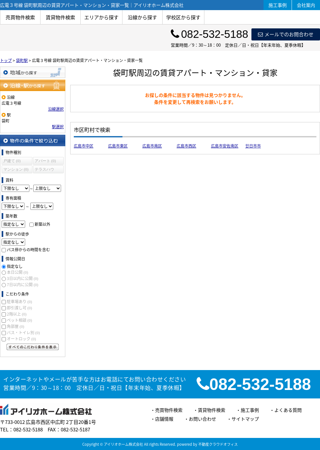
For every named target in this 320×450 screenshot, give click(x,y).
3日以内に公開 (22, 278)
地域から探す (32, 72)
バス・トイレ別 (23, 332)
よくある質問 (288, 410)
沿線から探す (142, 17)
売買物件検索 (20, 17)
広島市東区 (118, 146)
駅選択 (58, 127)
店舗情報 (164, 418)
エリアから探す (101, 17)
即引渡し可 (19, 308)
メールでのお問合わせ (285, 34)
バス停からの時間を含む (28, 250)
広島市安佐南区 (224, 146)
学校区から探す (183, 17)
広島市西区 (186, 146)
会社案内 (306, 5)
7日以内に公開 (22, 284)
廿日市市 (253, 146)
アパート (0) (45, 161)
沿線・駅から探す (32, 85)
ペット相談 (19, 320)
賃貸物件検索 (60, 17)
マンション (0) (15, 169)
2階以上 (16, 314)
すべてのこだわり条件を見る (33, 347)
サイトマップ (245, 418)
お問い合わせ (202, 418)
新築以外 (42, 224)
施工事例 (277, 5)
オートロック (21, 339)
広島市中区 (83, 146)
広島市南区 (152, 146)
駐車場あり (19, 301)
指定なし (15, 266)
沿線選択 (56, 109)
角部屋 (15, 326)
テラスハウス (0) (44, 170)
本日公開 (17, 272)
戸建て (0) (12, 161)
